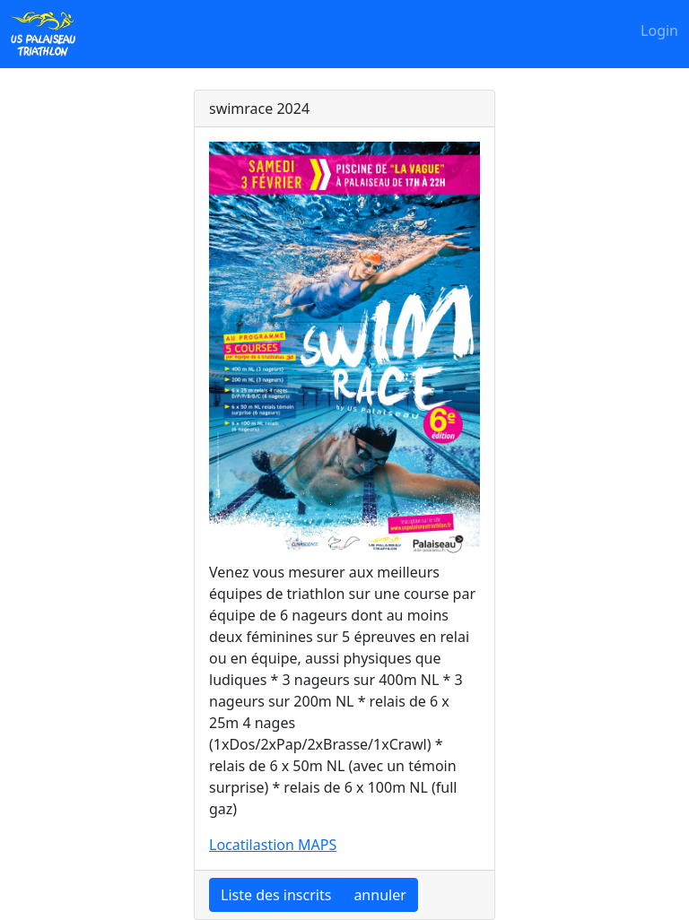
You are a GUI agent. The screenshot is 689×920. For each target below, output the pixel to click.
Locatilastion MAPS (272, 845)
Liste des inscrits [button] (276, 895)
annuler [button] (379, 895)
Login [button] (659, 30)
